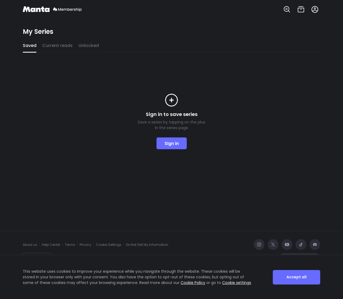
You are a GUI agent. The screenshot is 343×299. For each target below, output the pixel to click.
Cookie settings (236, 282)
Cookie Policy (193, 282)
